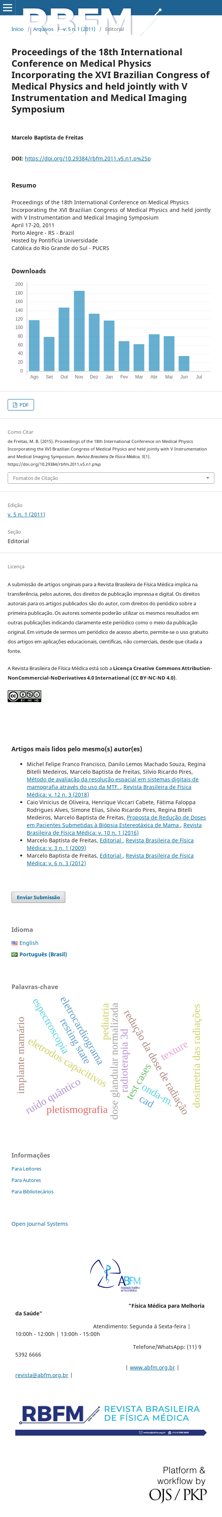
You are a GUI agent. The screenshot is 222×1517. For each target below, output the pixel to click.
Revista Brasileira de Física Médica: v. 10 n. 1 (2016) (114, 828)
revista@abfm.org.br (41, 1375)
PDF (23, 404)
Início (17, 29)
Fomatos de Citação (35, 478)
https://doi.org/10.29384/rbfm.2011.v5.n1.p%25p (88, 158)
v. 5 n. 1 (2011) (79, 29)
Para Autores (26, 1180)
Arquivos (43, 29)
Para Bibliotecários (32, 1191)
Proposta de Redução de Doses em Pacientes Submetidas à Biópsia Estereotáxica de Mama (116, 821)
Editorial (111, 840)
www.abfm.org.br (152, 1367)
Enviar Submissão (38, 897)
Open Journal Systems (39, 1223)
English (29, 942)
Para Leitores (26, 1168)
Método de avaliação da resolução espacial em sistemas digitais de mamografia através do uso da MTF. (113, 783)
